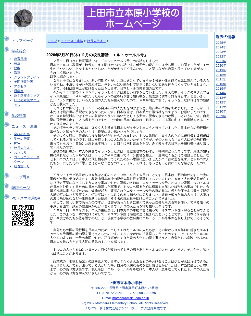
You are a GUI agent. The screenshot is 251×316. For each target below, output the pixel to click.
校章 (17, 63)
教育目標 (20, 59)
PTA (17, 143)
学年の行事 (22, 139)
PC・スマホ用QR (26, 198)
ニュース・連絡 (24, 126)
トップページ (23, 41)
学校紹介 (19, 51)
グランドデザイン (26, 77)
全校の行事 (22, 134)
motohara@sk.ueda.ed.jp (130, 298)
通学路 (19, 91)
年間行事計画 (23, 82)
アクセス (20, 86)
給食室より (22, 166)
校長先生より (23, 148)
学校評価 (19, 116)
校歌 (17, 68)
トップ (52, 41)
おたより (20, 152)
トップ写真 (21, 177)
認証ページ (21, 188)
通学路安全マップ (26, 95)
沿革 (17, 72)
